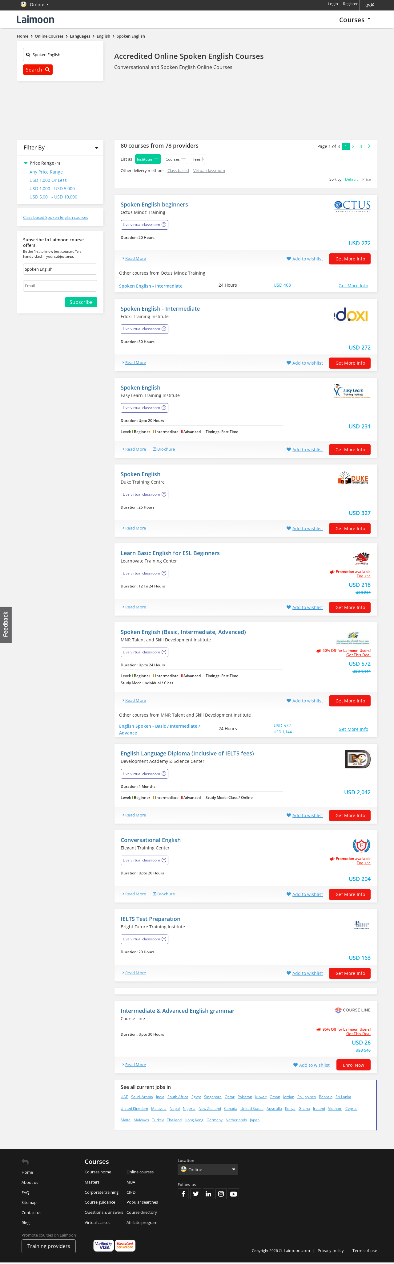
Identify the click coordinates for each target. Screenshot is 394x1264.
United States (251, 1109)
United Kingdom (134, 1109)
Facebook (183, 1195)
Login (333, 3)
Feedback (6, 625)
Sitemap (29, 1204)
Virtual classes (97, 1224)
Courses (354, 19)
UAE (124, 1098)
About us (30, 1183)
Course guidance (100, 1203)
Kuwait (261, 1098)
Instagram (221, 1195)
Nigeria (189, 1109)
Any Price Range (46, 172)
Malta (126, 1121)
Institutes (148, 159)
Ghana (304, 1109)
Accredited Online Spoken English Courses (189, 56)
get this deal (358, 656)
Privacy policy (331, 1252)
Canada (230, 1109)
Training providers (48, 1247)
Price (366, 179)
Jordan (288, 1098)
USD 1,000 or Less (48, 180)
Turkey (158, 1121)
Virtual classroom (209, 170)
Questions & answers (104, 1214)
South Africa (177, 1098)
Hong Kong (194, 1121)
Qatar (230, 1098)
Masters (92, 1183)
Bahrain (325, 1098)
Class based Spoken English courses (55, 217)
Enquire (364, 577)
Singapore (213, 1098)
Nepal (175, 1109)
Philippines (306, 1098)
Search (38, 69)
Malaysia (159, 1109)
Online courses (140, 1173)
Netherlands (236, 1121)
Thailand (174, 1121)
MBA (131, 1183)
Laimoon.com (297, 1252)
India (160, 1098)
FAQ (25, 1194)
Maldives (141, 1121)
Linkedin (208, 1195)
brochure (166, 450)
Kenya (290, 1109)
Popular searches (142, 1203)
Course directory (142, 1214)
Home (27, 1173)
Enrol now (353, 1067)
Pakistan (245, 1098)
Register (350, 3)
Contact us (31, 1214)
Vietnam (335, 1109)
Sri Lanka (343, 1098)
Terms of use (364, 1252)
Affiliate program (142, 1224)
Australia (274, 1109)
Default (351, 179)
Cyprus (351, 1109)
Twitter (195, 1195)
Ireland (319, 1109)
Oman (275, 1098)
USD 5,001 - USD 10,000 (53, 197)
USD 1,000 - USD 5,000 (52, 188)
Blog (26, 1224)
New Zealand (210, 1109)
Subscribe (81, 302)
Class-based (178, 170)
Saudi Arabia (142, 1098)
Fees (198, 159)
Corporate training (102, 1193)
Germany (215, 1121)
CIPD (131, 1193)
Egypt (196, 1098)
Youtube (233, 1195)
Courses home (98, 1173)
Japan (254, 1121)
